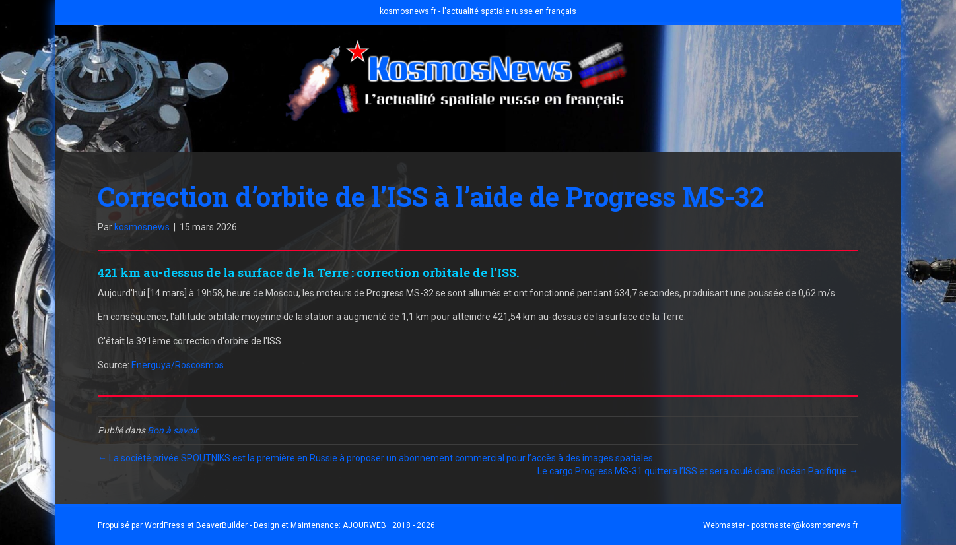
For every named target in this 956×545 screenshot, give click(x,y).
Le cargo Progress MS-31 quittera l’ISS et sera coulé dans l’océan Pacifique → (697, 471)
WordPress (165, 525)
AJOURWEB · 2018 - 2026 (389, 525)
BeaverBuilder (222, 525)
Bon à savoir (172, 430)
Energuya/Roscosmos (177, 365)
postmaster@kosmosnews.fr (804, 525)
